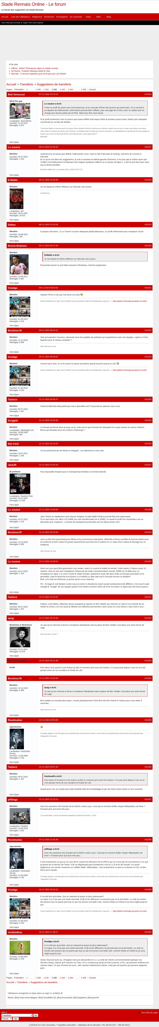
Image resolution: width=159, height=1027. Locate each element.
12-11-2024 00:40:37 (48, 399)
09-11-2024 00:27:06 (48, 245)
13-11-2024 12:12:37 (48, 597)
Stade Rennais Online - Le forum (33, 4)
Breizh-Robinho (17, 245)
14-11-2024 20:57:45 (48, 767)
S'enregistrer (62, 17)
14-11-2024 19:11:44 (48, 660)
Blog (109, 17)
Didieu (12, 224)
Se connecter (76, 17)
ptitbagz (13, 799)
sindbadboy (15, 932)
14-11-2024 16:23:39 (48, 618)
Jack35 (12, 464)
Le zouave (14, 147)
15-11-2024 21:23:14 (48, 799)
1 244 (70, 89)
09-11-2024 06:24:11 (48, 330)
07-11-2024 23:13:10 (48, 94)
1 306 (83, 89)
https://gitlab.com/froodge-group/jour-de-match (130, 301)
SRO (98, 17)
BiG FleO (13, 443)
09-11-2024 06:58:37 (48, 356)
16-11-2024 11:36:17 (48, 932)
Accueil (5, 17)
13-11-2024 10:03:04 (48, 561)
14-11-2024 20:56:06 (48, 720)
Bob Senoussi (16, 94)
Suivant (92, 89)
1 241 (46, 89)
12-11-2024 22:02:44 (48, 465)
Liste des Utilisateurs (20, 17)
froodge (12, 288)
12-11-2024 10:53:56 (48, 420)
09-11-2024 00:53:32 (48, 288)
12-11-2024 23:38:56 (48, 509)
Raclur (11, 997)
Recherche (49, 17)
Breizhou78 (15, 330)
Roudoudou (15, 720)
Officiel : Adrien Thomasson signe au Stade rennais (34, 68)
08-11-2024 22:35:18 (48, 147)
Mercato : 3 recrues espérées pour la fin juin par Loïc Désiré (38, 74)
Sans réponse (38, 23)
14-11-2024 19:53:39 (48, 678)
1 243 (62, 89)
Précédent (18, 89)
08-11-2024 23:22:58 (48, 180)
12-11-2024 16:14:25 (48, 443)
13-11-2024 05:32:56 (48, 532)
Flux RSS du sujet (149, 1012)
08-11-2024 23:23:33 (48, 224)
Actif (30, 23)
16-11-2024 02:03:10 (48, 889)
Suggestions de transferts (54, 84)
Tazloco (12, 399)
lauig (11, 618)
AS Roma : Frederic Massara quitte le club (30, 71)
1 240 (38, 89)
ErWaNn (13, 180)
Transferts (26, 84)
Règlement (37, 17)
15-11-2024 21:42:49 (48, 839)
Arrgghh (13, 420)
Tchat (88, 17)
